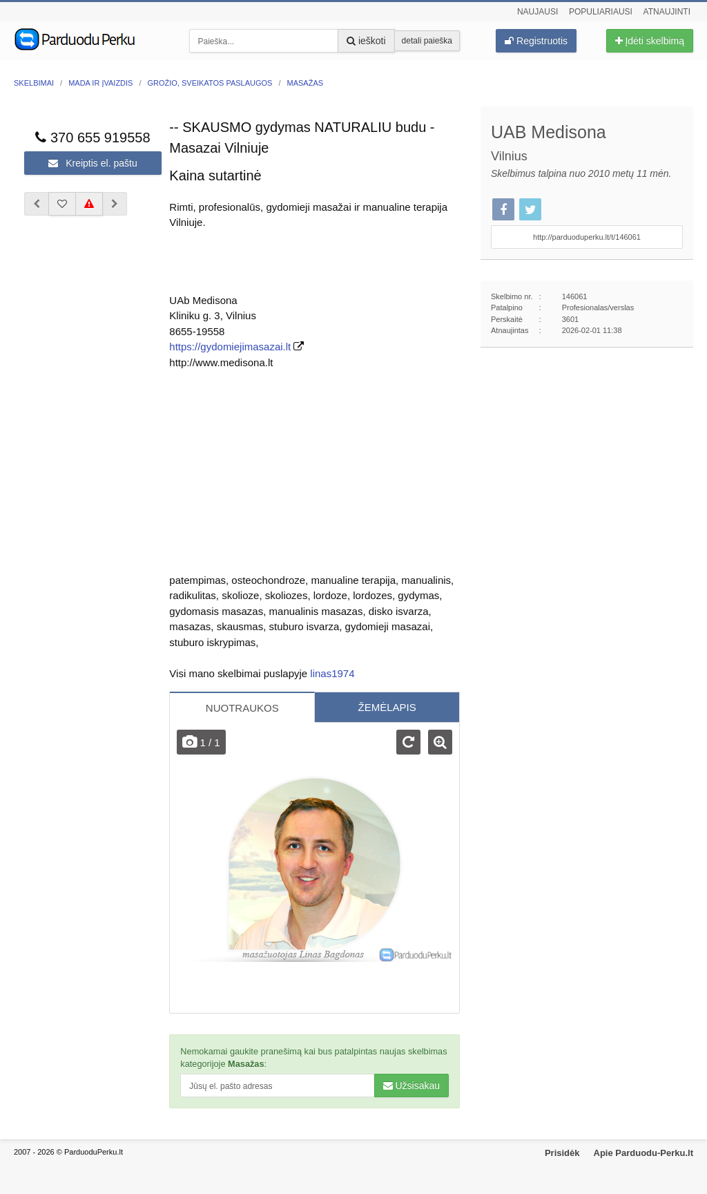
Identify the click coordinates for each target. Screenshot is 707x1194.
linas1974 (332, 673)
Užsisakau (411, 1085)
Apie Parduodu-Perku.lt (643, 1153)
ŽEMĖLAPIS (387, 707)
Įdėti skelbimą (649, 40)
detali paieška (427, 41)
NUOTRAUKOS (242, 708)
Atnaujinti (666, 12)
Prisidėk (562, 1153)
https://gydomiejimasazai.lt (230, 346)
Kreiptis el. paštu (92, 163)
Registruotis (536, 40)
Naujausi (537, 12)
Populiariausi (600, 12)
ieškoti (366, 40)
